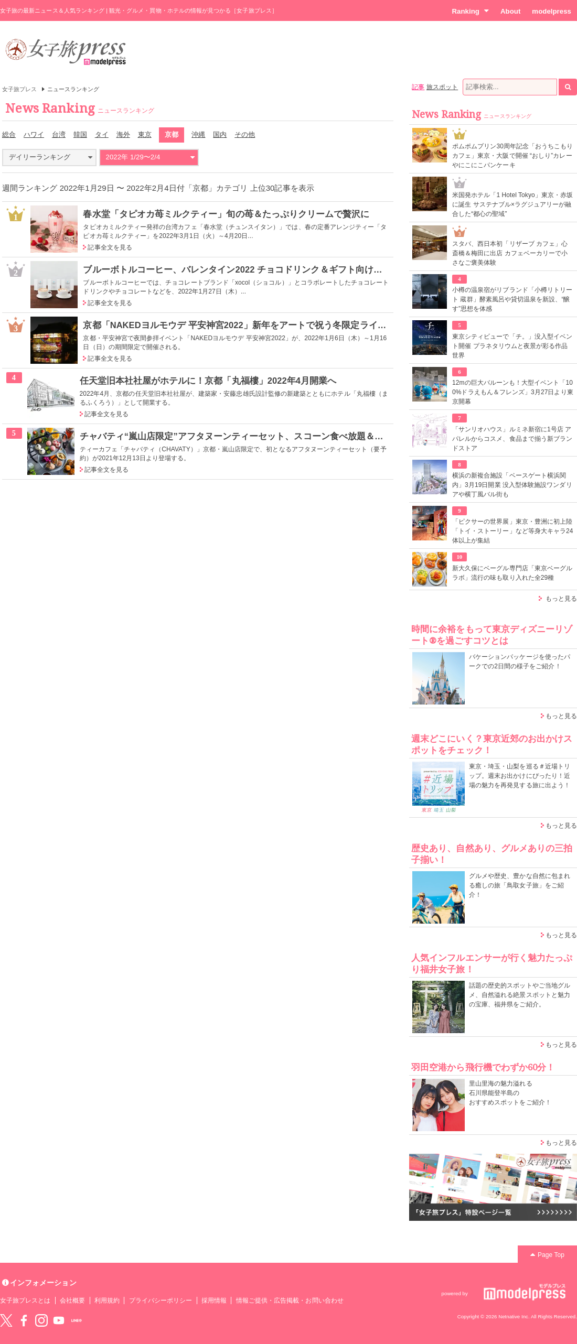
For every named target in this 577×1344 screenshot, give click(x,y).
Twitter (6, 1320)
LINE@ (76, 1320)
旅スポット (442, 87)
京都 (171, 134)
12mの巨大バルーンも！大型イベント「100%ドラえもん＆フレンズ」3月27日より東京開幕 (512, 392)
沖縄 (198, 134)
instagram (41, 1320)
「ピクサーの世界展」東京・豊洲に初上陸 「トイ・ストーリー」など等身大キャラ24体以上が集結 (512, 531)
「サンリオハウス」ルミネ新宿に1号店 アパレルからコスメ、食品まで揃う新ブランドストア (512, 439)
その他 (244, 134)
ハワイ (34, 134)
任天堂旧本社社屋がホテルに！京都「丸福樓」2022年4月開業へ (208, 380)
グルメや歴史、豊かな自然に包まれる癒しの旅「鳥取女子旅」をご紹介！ (519, 885)
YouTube (58, 1320)
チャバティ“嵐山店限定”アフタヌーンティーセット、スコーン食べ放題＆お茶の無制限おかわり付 (276, 436)
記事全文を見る (110, 247)
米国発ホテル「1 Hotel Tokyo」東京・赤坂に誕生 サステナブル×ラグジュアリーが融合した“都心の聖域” (512, 204)
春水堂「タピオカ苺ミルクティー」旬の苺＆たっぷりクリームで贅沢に (226, 214)
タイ (102, 134)
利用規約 (107, 1300)
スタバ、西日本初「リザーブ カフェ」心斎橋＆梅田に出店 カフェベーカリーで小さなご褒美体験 (510, 253)
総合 (9, 134)
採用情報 (214, 1300)
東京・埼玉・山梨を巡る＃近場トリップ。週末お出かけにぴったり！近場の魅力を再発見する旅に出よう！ (519, 776)
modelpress (551, 11)
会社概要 (72, 1300)
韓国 (80, 134)
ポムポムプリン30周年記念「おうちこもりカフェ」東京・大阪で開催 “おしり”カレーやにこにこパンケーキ (512, 156)
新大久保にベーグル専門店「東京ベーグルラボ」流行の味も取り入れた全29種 (512, 573)
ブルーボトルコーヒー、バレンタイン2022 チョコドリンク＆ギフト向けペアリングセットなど (273, 269)
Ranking (470, 11)
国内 (220, 134)
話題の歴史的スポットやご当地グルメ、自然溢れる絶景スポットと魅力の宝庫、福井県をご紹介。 (519, 995)
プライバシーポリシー (161, 1300)
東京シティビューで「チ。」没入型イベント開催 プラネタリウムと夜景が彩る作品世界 (512, 346)
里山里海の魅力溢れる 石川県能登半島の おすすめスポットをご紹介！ (510, 1093)
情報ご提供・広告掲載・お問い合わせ (290, 1300)
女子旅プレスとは (25, 1300)
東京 (145, 134)
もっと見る (561, 598)
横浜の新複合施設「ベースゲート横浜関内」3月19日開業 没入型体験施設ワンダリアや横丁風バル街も (512, 485)
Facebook (23, 1320)
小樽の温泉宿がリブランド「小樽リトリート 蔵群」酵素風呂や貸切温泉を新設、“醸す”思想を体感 (512, 299)
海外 (123, 134)
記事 (418, 87)
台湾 (59, 134)
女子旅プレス (19, 89)
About (510, 11)
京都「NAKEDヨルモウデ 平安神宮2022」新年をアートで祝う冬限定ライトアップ (248, 325)
